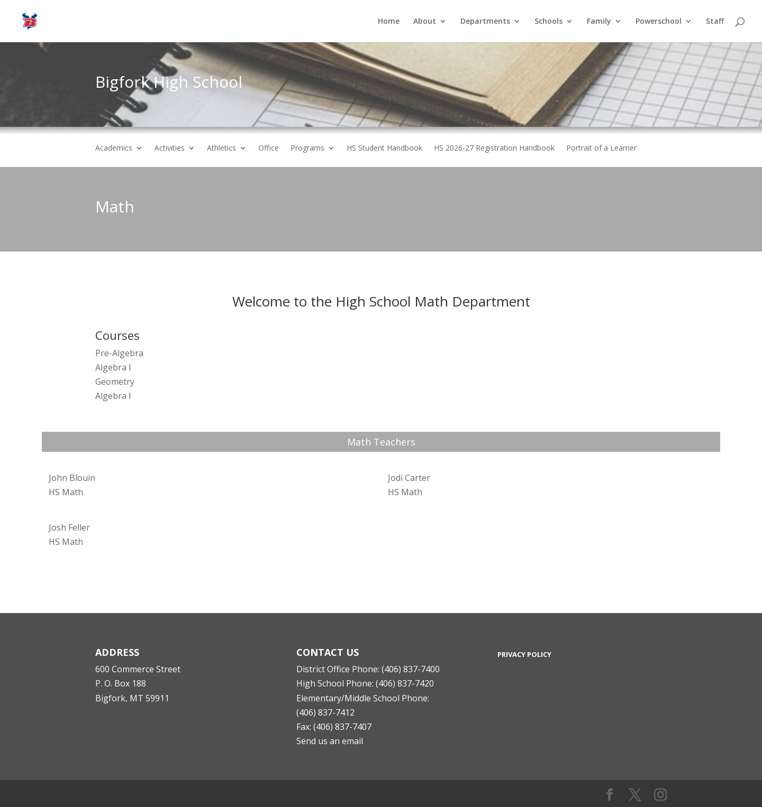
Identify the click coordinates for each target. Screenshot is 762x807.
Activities (170, 148)
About (424, 21)
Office (268, 148)
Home (389, 21)
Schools (548, 21)
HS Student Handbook (384, 148)
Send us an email (329, 741)
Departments (485, 21)
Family (599, 21)
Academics (113, 148)
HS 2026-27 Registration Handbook (494, 148)
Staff (715, 21)
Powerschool (659, 21)
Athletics (221, 148)
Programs (307, 148)
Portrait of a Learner (601, 148)
